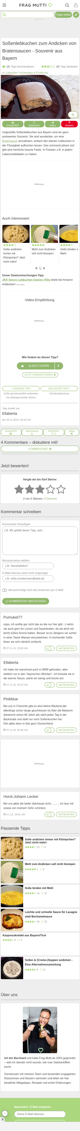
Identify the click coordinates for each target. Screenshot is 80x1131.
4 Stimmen (50, 498)
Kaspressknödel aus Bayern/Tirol (24, 935)
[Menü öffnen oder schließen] (4, 5)
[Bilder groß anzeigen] (73, 114)
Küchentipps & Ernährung (33, 72)
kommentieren (18, 66)
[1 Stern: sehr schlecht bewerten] (19, 489)
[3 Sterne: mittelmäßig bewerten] (40, 489)
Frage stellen (63, 14)
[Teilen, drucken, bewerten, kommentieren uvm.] (5, 1113)
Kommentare (39, 448)
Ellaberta (10, 662)
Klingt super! (40, 365)
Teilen (52, 124)
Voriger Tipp (21, 388)
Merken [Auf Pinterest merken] (69, 124)
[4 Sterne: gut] (50, 489)
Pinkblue (10, 699)
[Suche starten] (4, 15)
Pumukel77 (12, 617)
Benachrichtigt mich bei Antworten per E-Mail (36, 590)
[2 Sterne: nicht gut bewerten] (29, 489)
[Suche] (67, 5)
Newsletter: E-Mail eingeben (32, 1106)
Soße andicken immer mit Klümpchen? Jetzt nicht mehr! (14, 255)
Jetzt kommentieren (40, 374)
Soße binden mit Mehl (39, 888)
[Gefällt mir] (48, 648)
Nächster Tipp (59, 388)
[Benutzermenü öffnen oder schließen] (75, 5)
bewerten (59, 66)
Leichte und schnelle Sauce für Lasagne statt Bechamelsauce (51, 914)
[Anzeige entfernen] (2, 1119)
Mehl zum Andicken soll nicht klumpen (44, 251)
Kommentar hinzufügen (40, 539)
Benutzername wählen (16, 560)
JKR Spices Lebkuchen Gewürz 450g (26, 279)
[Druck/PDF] (11, 432)
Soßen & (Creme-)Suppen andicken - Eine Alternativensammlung (48, 962)
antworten (66, 648)
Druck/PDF (12, 124)
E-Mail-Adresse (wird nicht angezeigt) (25, 573)
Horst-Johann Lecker (20, 796)
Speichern (34, 124)
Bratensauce (10, 141)
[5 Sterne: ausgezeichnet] (61, 489)
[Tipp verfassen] (76, 15)
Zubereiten (12, 72)
